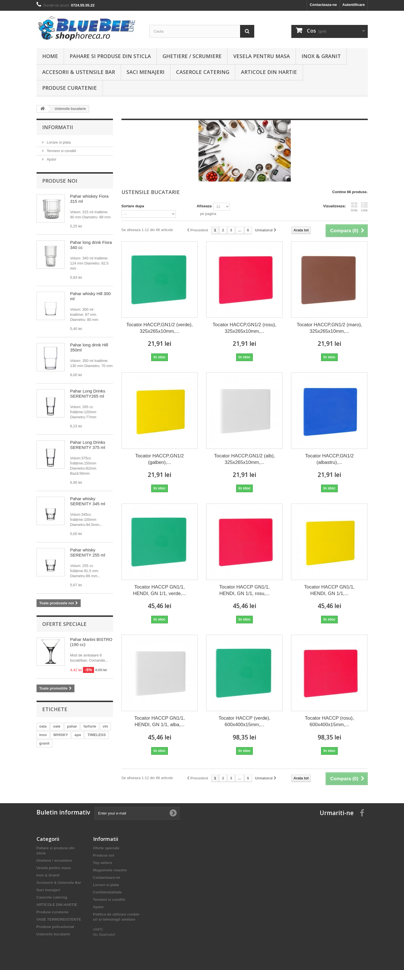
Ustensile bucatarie (53, 934)
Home (50, 56)
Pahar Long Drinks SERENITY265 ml (87, 393)
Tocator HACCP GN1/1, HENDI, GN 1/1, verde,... (159, 590)
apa (77, 735)
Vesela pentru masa (261, 56)
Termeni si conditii (61, 151)
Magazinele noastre (110, 870)
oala (43, 726)
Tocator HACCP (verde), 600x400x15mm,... (244, 721)
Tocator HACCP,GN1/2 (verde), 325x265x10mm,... (159, 328)
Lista (364, 207)
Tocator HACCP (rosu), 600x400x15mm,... (329, 721)
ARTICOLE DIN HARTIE (269, 72)
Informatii (57, 127)
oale (57, 726)
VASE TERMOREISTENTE (59, 919)
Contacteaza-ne (323, 5)
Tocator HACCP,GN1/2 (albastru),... (329, 459)
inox (43, 735)
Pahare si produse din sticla (110, 56)
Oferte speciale (64, 624)
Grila (354, 207)
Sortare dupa (132, 206)
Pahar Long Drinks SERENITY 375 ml (87, 445)
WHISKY (60, 735)
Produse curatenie (69, 87)
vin (105, 726)
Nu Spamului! (104, 934)
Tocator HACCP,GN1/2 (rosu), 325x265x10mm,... (244, 328)
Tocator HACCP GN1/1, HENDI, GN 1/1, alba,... (159, 721)
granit (44, 743)
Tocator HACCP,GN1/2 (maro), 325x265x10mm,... (329, 328)
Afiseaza (204, 206)
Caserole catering (202, 72)
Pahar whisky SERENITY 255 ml (87, 552)
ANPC (98, 929)
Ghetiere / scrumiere (192, 56)
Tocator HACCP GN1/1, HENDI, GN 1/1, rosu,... (244, 590)
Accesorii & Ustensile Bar (78, 72)
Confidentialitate (107, 892)
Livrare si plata (58, 142)
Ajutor (51, 159)
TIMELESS (96, 735)
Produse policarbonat (55, 927)
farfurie (90, 726)
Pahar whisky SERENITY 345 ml (87, 501)
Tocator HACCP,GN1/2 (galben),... (159, 459)
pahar (72, 726)
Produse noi (59, 180)
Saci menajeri (145, 72)
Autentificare (353, 5)
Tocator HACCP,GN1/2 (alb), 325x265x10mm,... (244, 459)
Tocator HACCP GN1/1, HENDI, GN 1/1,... (329, 590)
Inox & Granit (321, 56)
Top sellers (102, 863)
